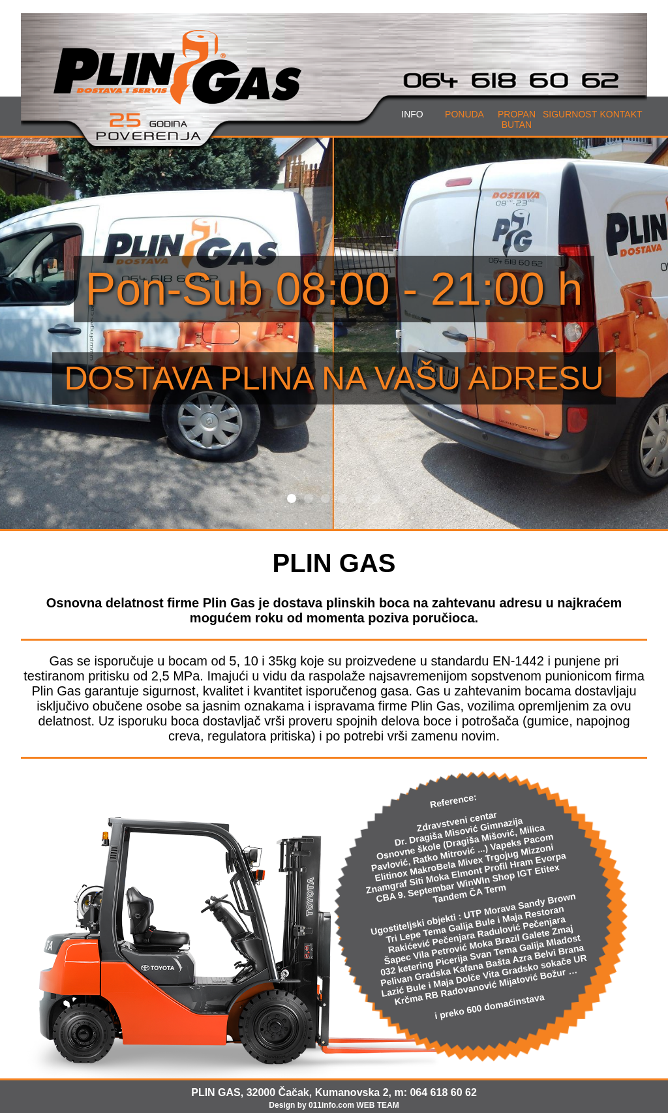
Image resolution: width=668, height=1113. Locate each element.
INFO (412, 114)
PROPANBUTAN (517, 119)
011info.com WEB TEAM (354, 1105)
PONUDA (464, 114)
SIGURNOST (570, 114)
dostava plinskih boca (341, 603)
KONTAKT (621, 114)
